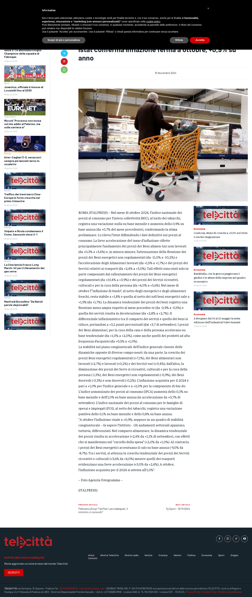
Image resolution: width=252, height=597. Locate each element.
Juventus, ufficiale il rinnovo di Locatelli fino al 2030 (23, 88)
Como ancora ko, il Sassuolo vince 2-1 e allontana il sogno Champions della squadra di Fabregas (22, 52)
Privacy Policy (193, 591)
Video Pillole (9, 116)
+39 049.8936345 (68, 588)
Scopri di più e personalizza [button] (64, 40)
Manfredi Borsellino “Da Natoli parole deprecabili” (23, 303)
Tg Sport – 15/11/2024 (178, 508)
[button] (208, 8)
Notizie (7, 153)
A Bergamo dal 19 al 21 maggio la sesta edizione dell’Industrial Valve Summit (217, 320)
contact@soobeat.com (91, 588)
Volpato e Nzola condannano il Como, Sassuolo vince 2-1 (23, 232)
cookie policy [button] (153, 21)
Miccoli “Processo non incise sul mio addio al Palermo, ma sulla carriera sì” (22, 124)
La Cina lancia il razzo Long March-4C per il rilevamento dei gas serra (24, 268)
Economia (199, 228)
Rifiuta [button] (179, 40)
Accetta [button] (199, 40)
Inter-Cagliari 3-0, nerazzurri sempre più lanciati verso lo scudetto (22, 161)
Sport (6, 83)
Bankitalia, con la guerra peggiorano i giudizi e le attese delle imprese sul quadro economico (220, 277)
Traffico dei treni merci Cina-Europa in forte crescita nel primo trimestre (22, 197)
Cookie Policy (209, 591)
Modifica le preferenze (230, 591)
